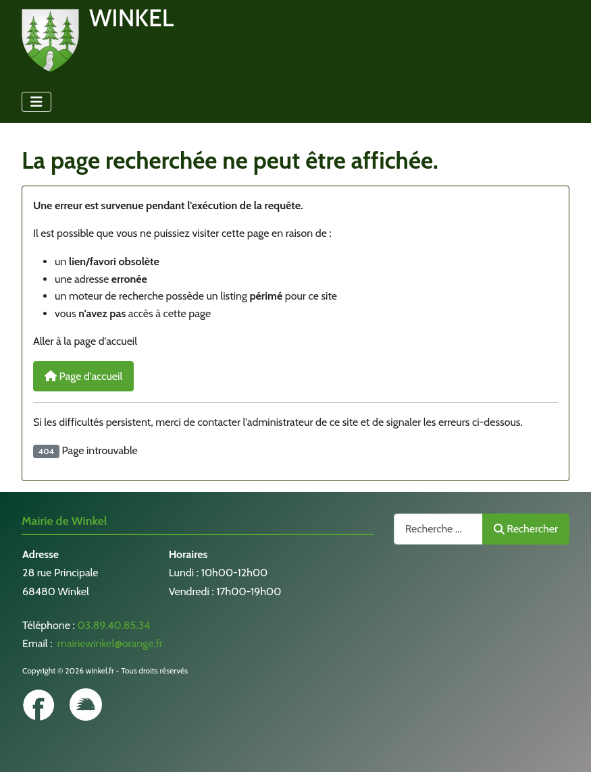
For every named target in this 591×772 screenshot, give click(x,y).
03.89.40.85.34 (113, 625)
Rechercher (526, 528)
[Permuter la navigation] (36, 102)
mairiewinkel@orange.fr (109, 643)
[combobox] (438, 529)
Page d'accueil (83, 376)
